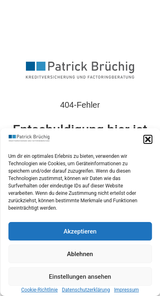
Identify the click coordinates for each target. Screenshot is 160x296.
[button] (148, 139)
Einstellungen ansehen (80, 276)
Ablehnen (80, 254)
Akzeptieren (79, 231)
